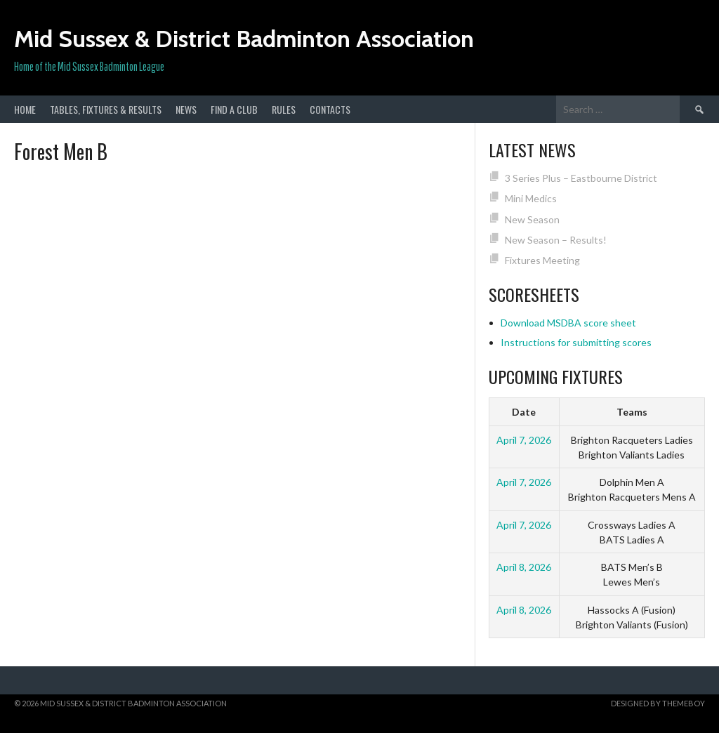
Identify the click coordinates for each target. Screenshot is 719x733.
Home (25, 109)
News (186, 109)
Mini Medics (531, 198)
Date (524, 412)
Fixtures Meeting (542, 260)
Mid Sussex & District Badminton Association (244, 38)
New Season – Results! (556, 240)
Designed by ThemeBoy (658, 703)
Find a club (234, 109)
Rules (284, 109)
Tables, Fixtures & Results (105, 109)
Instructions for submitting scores (576, 342)
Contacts (330, 109)
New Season (532, 219)
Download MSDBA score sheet (568, 323)
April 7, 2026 (523, 440)
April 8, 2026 (523, 567)
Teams (631, 412)
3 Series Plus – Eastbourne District (581, 178)
